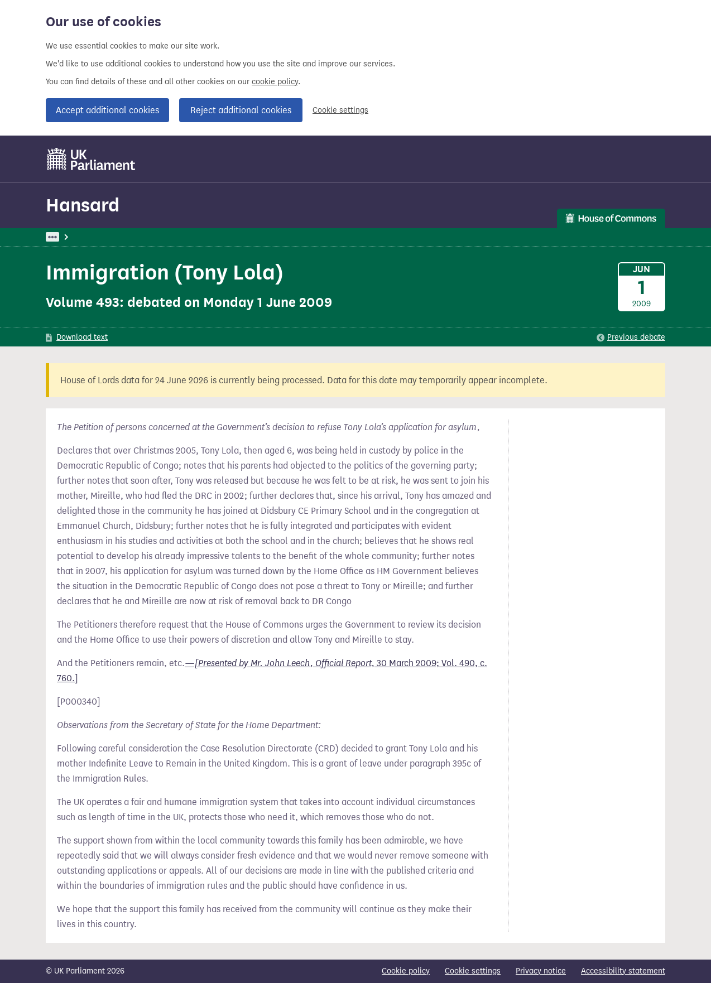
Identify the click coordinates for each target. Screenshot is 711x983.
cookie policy (275, 81)
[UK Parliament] (91, 159)
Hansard (82, 205)
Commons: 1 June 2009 (197, 237)
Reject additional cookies (240, 110)
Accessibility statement (623, 971)
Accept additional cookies (107, 110)
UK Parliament (71, 237)
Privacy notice (541, 971)
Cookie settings (340, 110)
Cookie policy (406, 971)
